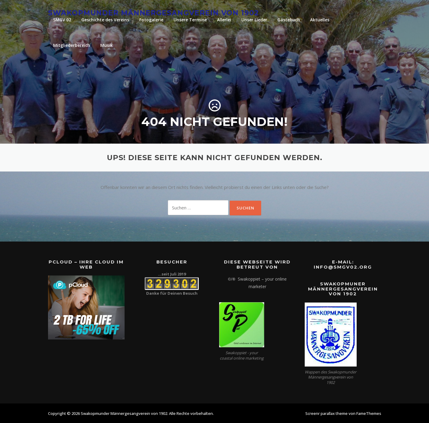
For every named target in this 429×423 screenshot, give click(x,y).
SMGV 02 (62, 20)
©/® (231, 279)
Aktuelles (319, 20)
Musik (106, 45)
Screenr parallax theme (326, 413)
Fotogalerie (151, 20)
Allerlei (224, 20)
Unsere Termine (190, 20)
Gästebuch (288, 20)
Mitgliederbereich (71, 45)
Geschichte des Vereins (105, 20)
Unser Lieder (254, 20)
